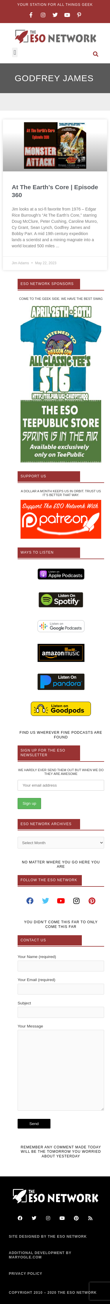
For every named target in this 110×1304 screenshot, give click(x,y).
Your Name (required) (61, 962)
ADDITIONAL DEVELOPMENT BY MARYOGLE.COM (40, 1255)
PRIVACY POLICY (25, 1274)
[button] (15, 52)
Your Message (61, 1068)
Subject (61, 1009)
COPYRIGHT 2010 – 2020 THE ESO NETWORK (53, 1293)
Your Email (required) (61, 986)
